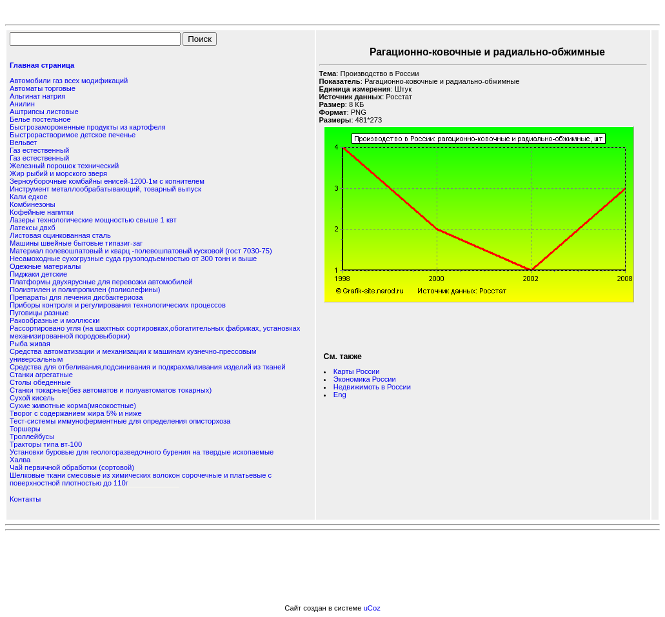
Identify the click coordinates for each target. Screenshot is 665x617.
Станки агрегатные (41, 374)
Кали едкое (29, 197)
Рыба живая (30, 344)
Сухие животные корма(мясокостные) (73, 405)
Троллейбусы (32, 436)
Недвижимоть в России (372, 387)
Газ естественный (39, 150)
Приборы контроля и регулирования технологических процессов (118, 305)
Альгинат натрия (37, 96)
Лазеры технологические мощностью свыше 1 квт (93, 220)
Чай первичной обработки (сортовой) (72, 467)
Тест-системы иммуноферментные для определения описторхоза (120, 421)
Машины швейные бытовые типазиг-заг (76, 243)
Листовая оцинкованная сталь (60, 235)
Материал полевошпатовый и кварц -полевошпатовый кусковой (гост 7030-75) (141, 251)
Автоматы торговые (42, 88)
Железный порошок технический (64, 166)
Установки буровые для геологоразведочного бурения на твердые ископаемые (141, 452)
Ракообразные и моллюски (54, 320)
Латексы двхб (32, 227)
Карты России (356, 371)
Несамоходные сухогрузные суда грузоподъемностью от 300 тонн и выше (133, 258)
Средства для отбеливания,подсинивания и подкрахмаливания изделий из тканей (147, 367)
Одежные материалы (45, 266)
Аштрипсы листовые (44, 111)
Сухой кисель (32, 398)
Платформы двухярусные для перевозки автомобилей (101, 282)
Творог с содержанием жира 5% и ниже (76, 413)
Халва (20, 460)
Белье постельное (40, 119)
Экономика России (364, 379)
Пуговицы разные (39, 313)
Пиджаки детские (38, 274)
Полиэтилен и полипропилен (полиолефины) (85, 289)
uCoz (372, 608)
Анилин (22, 104)
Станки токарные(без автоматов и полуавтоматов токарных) (111, 390)
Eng (339, 394)
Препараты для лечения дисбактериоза (76, 297)
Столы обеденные (40, 382)
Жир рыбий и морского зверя (58, 173)
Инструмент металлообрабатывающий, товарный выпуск (105, 189)
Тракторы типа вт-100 (46, 444)
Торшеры (25, 429)
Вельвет (23, 142)
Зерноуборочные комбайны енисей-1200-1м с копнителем (107, 181)
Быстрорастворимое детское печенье (72, 135)
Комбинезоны (32, 204)
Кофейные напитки (42, 212)
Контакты (25, 499)
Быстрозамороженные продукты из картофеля (88, 127)
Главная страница (42, 65)
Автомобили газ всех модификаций (69, 80)
